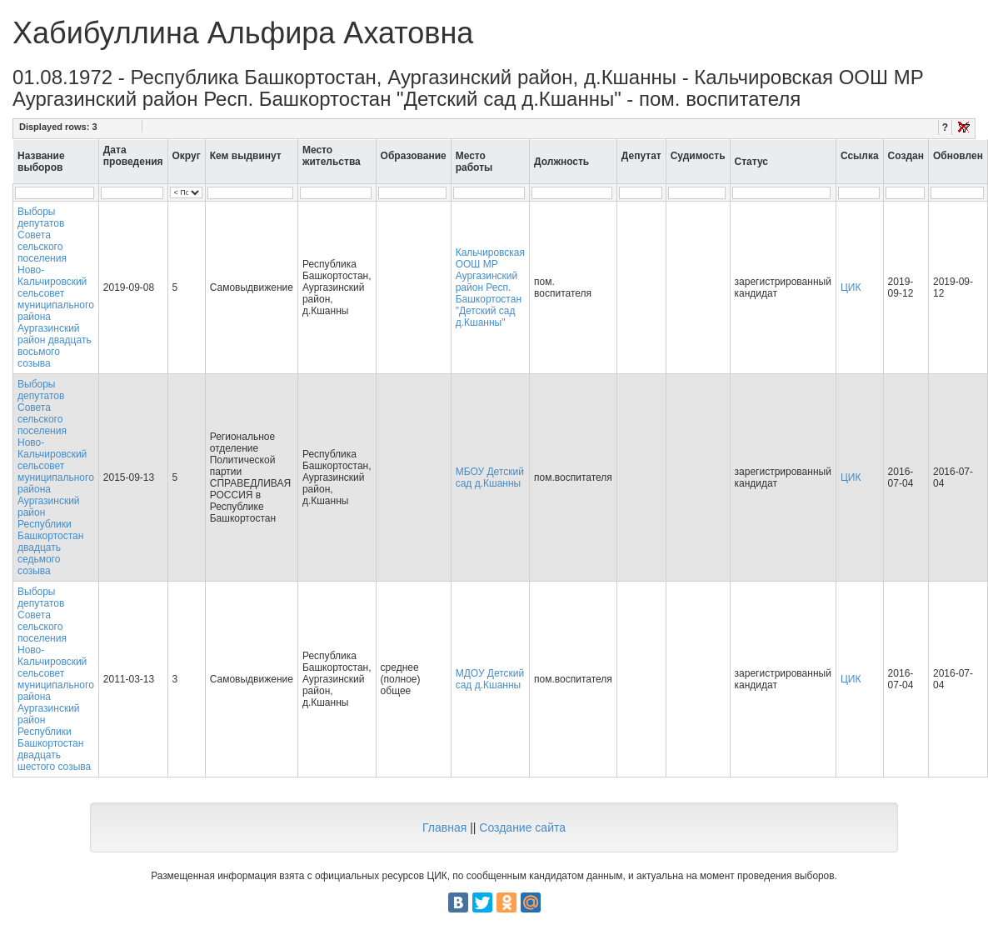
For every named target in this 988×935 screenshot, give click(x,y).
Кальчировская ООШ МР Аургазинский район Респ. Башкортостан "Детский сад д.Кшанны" (490, 287)
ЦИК (851, 287)
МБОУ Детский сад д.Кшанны (490, 477)
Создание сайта (522, 827)
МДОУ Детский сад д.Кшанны (490, 679)
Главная (444, 827)
